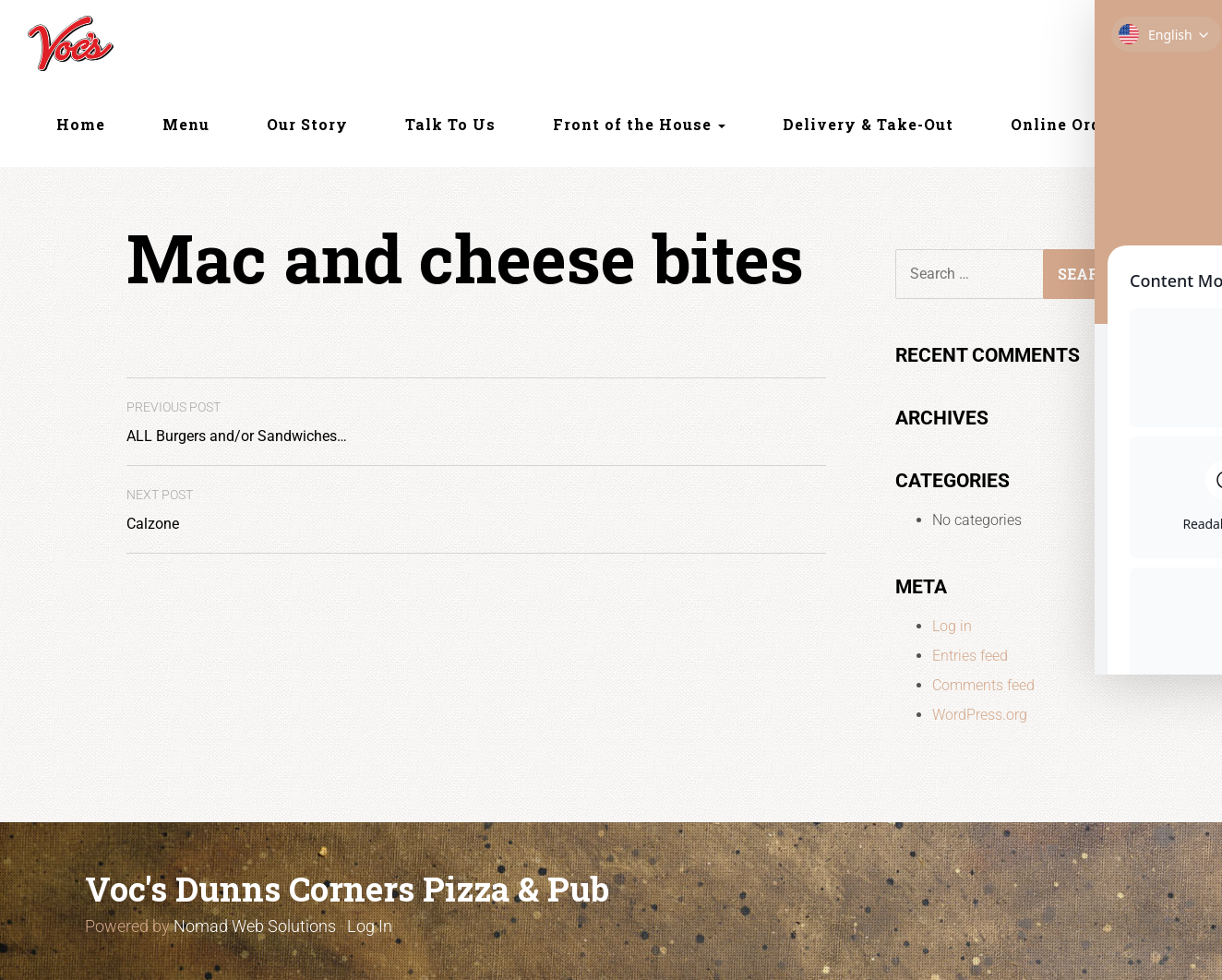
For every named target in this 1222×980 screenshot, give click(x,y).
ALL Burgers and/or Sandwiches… (236, 422)
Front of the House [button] (639, 124)
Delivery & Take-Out (868, 124)
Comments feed (983, 685)
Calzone (159, 509)
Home (80, 124)
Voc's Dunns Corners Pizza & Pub (347, 888)
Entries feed (970, 655)
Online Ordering (1078, 124)
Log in (952, 626)
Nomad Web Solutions (255, 926)
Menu (186, 124)
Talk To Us (450, 124)
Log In (369, 926)
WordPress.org (979, 714)
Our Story (307, 124)
